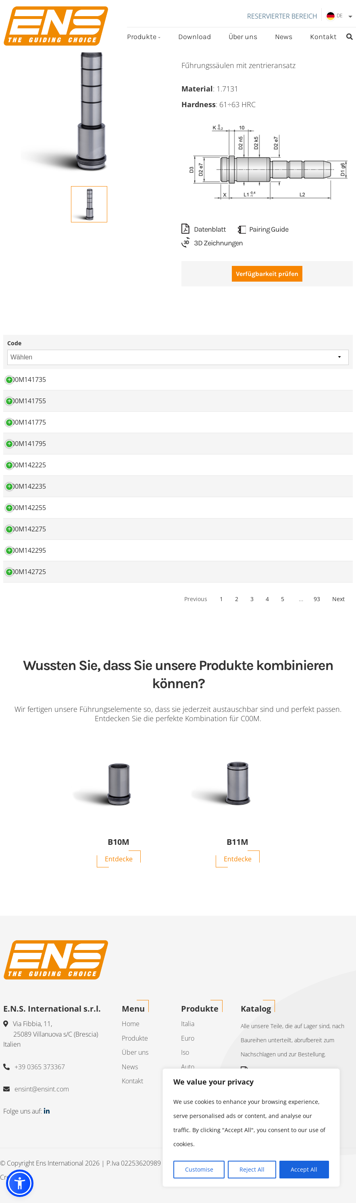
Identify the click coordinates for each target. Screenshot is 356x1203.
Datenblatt (203, 229)
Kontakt (323, 36)
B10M (118, 842)
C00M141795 (26, 443)
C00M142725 (26, 571)
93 (317, 599)
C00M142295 (26, 550)
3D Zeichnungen (212, 243)
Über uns (243, 36)
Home (130, 1023)
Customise (199, 1169)
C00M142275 (26, 529)
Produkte (141, 36)
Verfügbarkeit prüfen (267, 274)
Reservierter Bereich (282, 16)
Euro (187, 1038)
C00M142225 (26, 464)
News (283, 36)
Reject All (251, 1169)
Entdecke (119, 859)
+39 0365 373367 (40, 1066)
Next (338, 599)
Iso (185, 1052)
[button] (19, 1183)
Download (194, 36)
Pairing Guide (263, 229)
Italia (187, 1023)
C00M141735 (26, 379)
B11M (237, 842)
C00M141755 (26, 400)
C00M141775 (26, 422)
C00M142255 (26, 507)
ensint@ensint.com (42, 1089)
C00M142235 (26, 486)
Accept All (304, 1169)
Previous (195, 599)
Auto (187, 1066)
